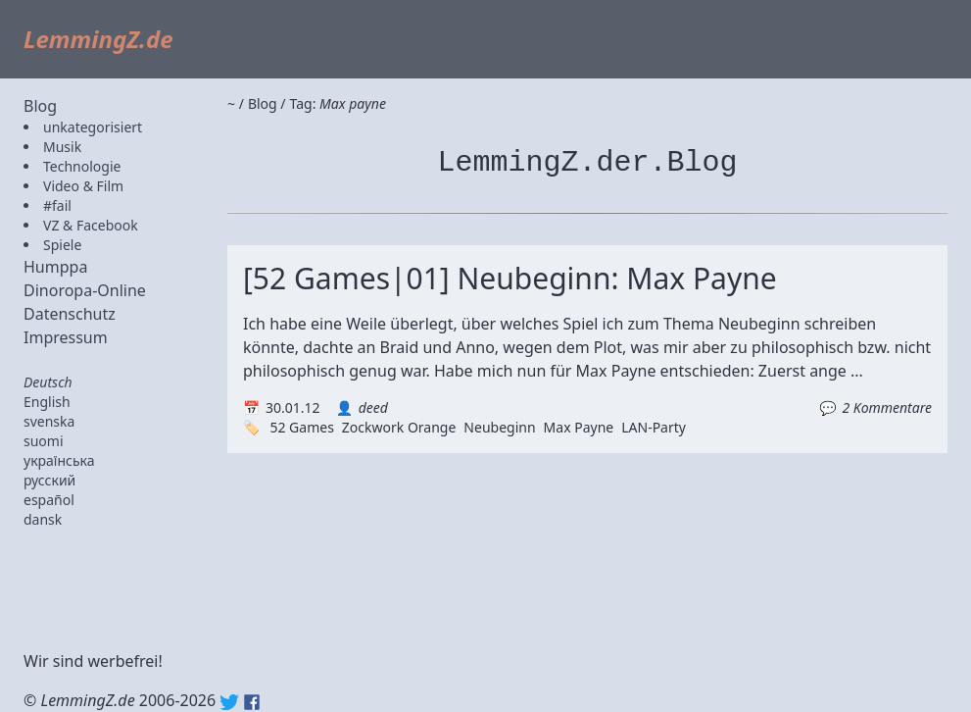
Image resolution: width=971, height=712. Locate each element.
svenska (49, 421)
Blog (40, 106)
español (49, 499)
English (47, 401)
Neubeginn (499, 427)
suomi (44, 441)
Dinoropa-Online (85, 290)
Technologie (82, 166)
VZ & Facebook (90, 225)
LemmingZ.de (98, 39)
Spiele (62, 244)
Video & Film (83, 186)
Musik (62, 146)
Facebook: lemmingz (252, 702)
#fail (57, 205)
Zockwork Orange (399, 427)
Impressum (66, 337)
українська (59, 460)
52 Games (301, 427)
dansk (43, 519)
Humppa (55, 267)
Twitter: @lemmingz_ (229, 702)
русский (49, 480)
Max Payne (579, 427)
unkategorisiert (92, 127)
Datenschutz (70, 314)
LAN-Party (653, 427)
